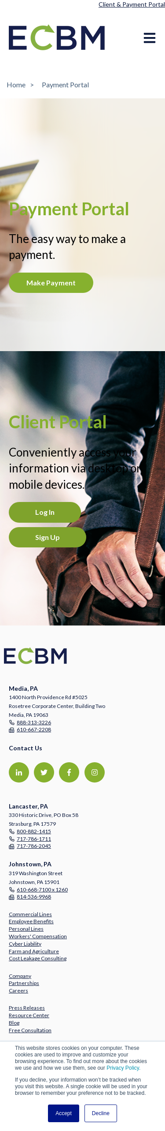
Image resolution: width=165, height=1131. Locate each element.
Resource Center (29, 1015)
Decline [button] (101, 1113)
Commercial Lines (30, 914)
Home (16, 84)
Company (20, 976)
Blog (14, 1022)
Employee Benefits (31, 921)
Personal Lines (26, 928)
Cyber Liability (25, 943)
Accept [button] (63, 1113)
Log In (45, 512)
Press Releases (27, 1007)
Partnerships (24, 983)
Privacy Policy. (123, 1068)
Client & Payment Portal (132, 4)
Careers (18, 990)
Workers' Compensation (38, 936)
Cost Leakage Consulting (37, 958)
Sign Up (47, 537)
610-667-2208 (34, 729)
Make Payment (51, 282)
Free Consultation (30, 1030)
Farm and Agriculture (34, 951)
